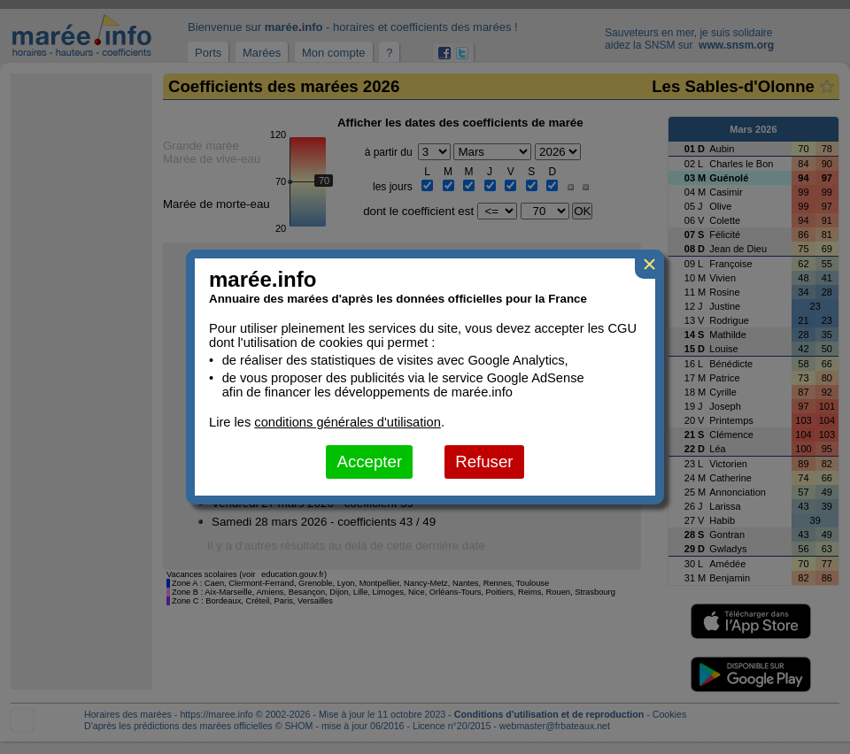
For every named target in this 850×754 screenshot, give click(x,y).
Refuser (484, 461)
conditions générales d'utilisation (347, 422)
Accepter (369, 461)
